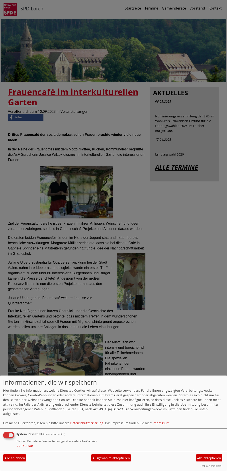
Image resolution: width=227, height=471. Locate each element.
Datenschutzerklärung (86, 423)
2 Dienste (24, 446)
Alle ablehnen (14, 458)
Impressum (161, 423)
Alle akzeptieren (209, 458)
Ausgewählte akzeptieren (111, 458)
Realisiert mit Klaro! (211, 465)
